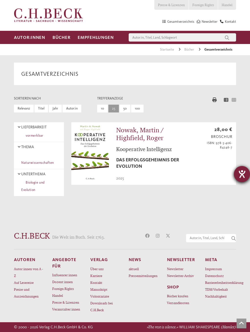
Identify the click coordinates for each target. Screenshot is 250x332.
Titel (41, 108)
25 (113, 108)
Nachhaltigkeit (216, 296)
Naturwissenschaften (37, 159)
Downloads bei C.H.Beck (101, 306)
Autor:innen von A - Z (28, 272)
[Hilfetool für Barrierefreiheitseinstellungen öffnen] (242, 174)
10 (102, 108)
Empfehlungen (96, 37)
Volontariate (99, 296)
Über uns (97, 269)
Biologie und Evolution (33, 186)
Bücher (61, 37)
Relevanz (24, 108)
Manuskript (98, 289)
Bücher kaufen (177, 296)
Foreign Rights (203, 5)
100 (137, 108)
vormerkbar (33, 135)
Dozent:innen (62, 282)
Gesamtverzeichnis (218, 49)
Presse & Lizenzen (171, 5)
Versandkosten (178, 303)
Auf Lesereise (24, 282)
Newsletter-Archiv (180, 276)
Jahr (55, 108)
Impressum (213, 269)
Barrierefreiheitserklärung (220, 282)
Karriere (96, 276)
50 (125, 108)
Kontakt (96, 282)
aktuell (134, 269)
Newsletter (175, 269)
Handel (227, 5)
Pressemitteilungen (143, 276)
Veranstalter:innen (66, 309)
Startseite (167, 49)
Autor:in (72, 108)
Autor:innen (29, 37)
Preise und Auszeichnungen (26, 292)
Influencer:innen (64, 275)
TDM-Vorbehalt (216, 289)
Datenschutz (214, 276)
